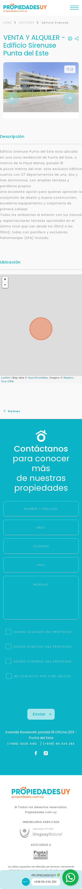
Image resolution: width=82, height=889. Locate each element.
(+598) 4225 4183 (23, 743)
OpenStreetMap (38, 377)
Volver (11, 411)
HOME (7, 22)
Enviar (42, 714)
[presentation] (41, 700)
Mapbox (68, 377)
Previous (12, 98)
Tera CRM (7, 381)
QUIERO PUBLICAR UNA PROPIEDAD (43, 647)
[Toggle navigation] (74, 8)
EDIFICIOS (27, 22)
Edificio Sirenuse (55, 22)
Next (69, 98)
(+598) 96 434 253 (59, 743)
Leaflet (5, 377)
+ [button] (5, 279)
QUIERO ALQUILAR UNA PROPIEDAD (43, 632)
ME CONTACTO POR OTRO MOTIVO (43, 676)
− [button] (5, 285)
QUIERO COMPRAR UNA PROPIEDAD (43, 661)
